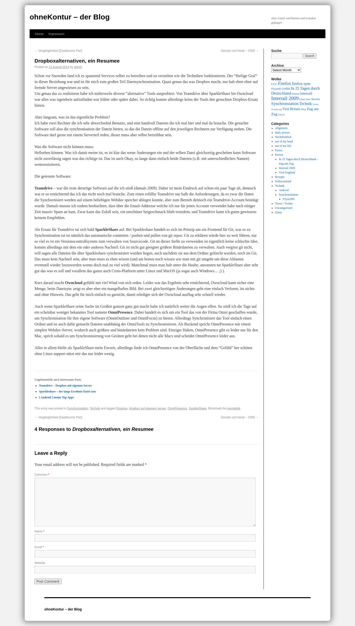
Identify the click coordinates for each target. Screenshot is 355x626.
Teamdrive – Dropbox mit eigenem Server (65, 385)
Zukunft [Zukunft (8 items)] (281, 115)
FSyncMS (289, 199)
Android (284, 190)
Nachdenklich (283, 137)
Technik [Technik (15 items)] (305, 104)
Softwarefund (283, 181)
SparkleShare (198, 408)
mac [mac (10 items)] (308, 99)
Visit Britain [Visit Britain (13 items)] (291, 109)
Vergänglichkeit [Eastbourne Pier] (58, 50)
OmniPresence (177, 408)
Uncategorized (283, 208)
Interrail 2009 (287, 168)
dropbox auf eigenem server (147, 408)
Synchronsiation (77, 408)
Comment (42, 474)
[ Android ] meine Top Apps (56, 397)
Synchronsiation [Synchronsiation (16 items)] (285, 103)
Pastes (279, 150)
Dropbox (121, 408)
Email (39, 547)
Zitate (278, 212)
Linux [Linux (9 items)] (302, 99)
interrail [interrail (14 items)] (306, 93)
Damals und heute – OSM (240, 50)
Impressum (56, 34)
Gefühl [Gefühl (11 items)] (286, 88)
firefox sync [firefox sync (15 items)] (301, 84)
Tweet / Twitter (284, 203)
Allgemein (281, 128)
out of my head (284, 141)
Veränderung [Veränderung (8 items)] (276, 109)
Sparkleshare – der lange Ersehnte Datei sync (67, 391)
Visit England (287, 172)
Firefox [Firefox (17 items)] (284, 83)
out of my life (283, 146)
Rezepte (280, 177)
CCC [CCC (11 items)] (274, 84)
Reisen (279, 154)
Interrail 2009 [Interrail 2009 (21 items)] (285, 98)
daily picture (282, 132)
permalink (233, 408)
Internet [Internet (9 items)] (295, 93)
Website (40, 563)
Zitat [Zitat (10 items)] (303, 109)
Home (39, 34)
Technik (95, 408)
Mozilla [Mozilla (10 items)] (315, 99)
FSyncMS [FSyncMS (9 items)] (276, 88)
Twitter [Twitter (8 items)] (316, 104)
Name (39, 531)
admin (78, 67)
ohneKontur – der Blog (70, 17)
